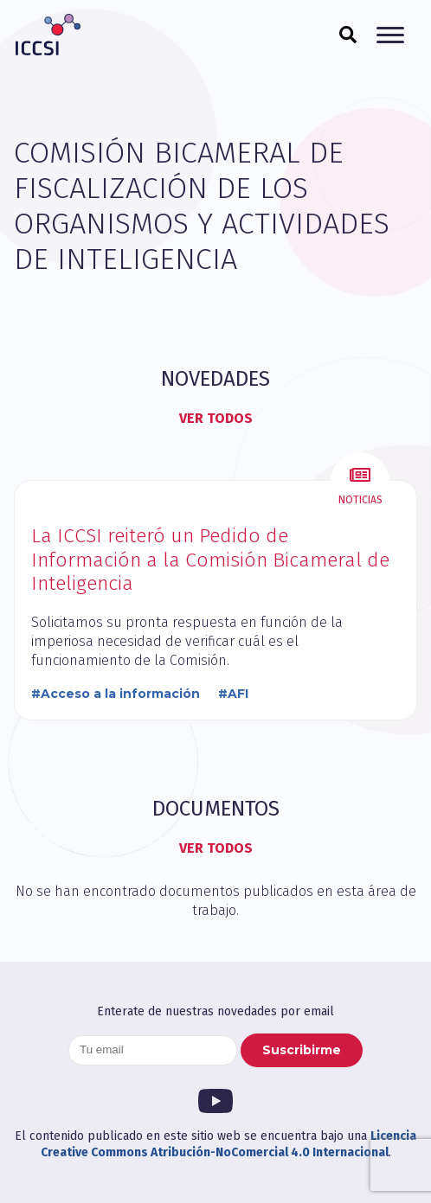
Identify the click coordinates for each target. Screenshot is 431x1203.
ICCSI (47, 34)
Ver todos (216, 418)
